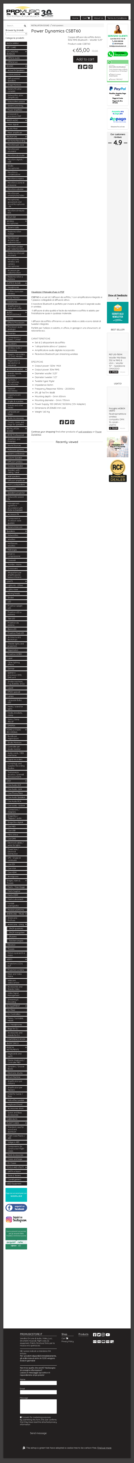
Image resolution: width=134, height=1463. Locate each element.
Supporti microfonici (12, 389)
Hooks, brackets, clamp (15, 714)
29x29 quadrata (16, 928)
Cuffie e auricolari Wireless (15, 292)
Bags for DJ (13, 1029)
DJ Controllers (14, 1014)
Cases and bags (15, 1159)
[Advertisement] (16, 1288)
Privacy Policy (68, 1341)
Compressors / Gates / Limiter (14, 338)
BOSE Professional (16, 435)
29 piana (13, 937)
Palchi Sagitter (14, 891)
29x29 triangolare (16, 932)
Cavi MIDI (11, 826)
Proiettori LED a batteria (14, 613)
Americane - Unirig (16, 924)
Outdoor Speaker (15, 466)
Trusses (11, 949)
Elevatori (11, 945)
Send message (38, 1433)
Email (22, 1388)
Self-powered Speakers (14, 79)
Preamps (12, 333)
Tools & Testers (14, 1175)
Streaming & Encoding (13, 1000)
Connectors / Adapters (14, 810)
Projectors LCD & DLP (15, 964)
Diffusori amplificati (16, 480)
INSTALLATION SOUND (40, 25)
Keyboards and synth (14, 1055)
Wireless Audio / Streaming (15, 349)
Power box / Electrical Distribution (13, 851)
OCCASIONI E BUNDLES (12, 52)
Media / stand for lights (15, 707)
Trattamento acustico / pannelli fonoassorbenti (16, 774)
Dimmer (11, 669)
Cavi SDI (11, 864)
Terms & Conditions (117, 18)
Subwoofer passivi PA (16, 498)
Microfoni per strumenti (13, 150)
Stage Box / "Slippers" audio (15, 817)
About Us (98, 18)
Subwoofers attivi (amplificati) (15, 96)
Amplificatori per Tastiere (15, 1088)
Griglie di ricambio (15, 401)
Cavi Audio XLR (14, 785)
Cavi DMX (12, 839)
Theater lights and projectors (16, 644)
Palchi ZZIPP (13, 895)
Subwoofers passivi (16, 102)
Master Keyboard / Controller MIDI (16, 1061)
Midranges (12, 550)
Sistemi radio (13, 227)
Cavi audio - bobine (16, 805)
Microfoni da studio (16, 155)
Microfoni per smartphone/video (16, 194)
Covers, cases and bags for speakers (16, 423)
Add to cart (85, 59)
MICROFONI (12, 137)
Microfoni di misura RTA (16, 211)
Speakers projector (16, 493)
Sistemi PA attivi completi (14, 90)
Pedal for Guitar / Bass (15, 1095)
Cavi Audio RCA (14, 801)
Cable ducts (12, 1119)
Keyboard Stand (15, 1104)
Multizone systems (16, 449)
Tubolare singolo (16, 941)
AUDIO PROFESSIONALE (14, 313)
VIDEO (9, 959)
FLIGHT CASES (13, 1123)
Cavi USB (11, 830)
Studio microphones (13, 167)
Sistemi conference (16, 454)
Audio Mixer (13, 128)
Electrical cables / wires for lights (15, 844)
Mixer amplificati (15, 132)
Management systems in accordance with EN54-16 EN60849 (15, 507)
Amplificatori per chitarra (15, 1082)
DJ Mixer (11, 1010)
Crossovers (13, 568)
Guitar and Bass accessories (15, 1113)
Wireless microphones (12, 222)
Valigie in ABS (13, 1142)
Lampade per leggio (14, 413)
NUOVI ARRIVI (13, 43)
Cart (86, 18)
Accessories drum (15, 1108)
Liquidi (10, 688)
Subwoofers (13, 535)
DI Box (10, 319)
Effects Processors (16, 323)
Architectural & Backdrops (14, 638)
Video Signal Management (13, 994)
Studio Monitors (14, 742)
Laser (10, 658)
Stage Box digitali (15, 822)
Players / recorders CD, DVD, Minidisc (16, 355)
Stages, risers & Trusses (13, 882)
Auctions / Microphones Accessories (13, 382)
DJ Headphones (15, 1024)
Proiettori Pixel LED (16, 633)
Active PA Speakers (16, 70)
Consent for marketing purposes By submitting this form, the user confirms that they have (38, 1421)
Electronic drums (15, 1073)
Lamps (11, 696)
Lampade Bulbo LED (15, 701)
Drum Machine (14, 1077)
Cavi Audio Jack (15, 789)
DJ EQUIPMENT (13, 1006)
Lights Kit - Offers (15, 585)
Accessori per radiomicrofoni (14, 271)
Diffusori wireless (15, 462)
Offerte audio (14, 58)
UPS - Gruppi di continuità (14, 859)
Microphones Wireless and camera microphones (13, 263)
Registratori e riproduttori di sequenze (14, 362)
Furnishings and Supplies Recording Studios (16, 765)
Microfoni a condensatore (14, 173)
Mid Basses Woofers (12, 544)
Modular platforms (16, 910)
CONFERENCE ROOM (16, 1039)
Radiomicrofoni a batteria (15, 278)
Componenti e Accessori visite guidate (14, 520)
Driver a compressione (14, 555)
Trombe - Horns (14, 564)
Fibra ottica (13, 835)
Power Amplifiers (15, 110)
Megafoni (12, 489)
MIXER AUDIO (12, 120)
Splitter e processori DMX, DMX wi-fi (15, 675)
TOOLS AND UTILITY (15, 1167)
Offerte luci (13, 62)
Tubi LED (11, 618)
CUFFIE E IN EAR (13, 283)
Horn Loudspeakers (16, 485)
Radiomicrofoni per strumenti (16, 254)
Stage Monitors (14, 85)
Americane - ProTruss (13, 919)
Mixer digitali (13, 124)
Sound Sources (14, 445)
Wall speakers (57, 25)
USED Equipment (14, 1184)
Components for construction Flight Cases (16, 1148)
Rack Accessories (15, 1155)
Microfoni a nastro (16, 179)
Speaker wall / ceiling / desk (14, 471)
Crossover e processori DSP (14, 115)
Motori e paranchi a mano (16, 954)
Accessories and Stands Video (15, 988)
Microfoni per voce (16, 145)
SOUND (10, 66)
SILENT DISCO (13, 1043)
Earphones (12, 302)
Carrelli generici (14, 1179)
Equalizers (12, 344)
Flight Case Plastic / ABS (16, 1137)
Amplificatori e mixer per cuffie (14, 307)
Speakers (11, 531)
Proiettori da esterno (13, 624)
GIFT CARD (11, 47)
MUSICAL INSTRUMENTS (13, 1048)
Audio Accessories (16, 418)
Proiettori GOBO (15, 654)
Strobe (11, 598)
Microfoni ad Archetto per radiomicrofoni (14, 240)
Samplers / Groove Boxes (16, 1067)
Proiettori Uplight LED (15, 607)
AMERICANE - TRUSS (15, 914)
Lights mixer (13, 589)
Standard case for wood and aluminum (16, 1129)
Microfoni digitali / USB (15, 160)
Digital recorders (15, 759)
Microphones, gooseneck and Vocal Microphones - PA (16, 203)
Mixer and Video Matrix (15, 975)
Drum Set (12, 217)
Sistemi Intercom (15, 527)
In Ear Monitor (14, 298)
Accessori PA (13, 514)
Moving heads (14, 593)
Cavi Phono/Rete (15, 793)
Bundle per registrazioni (13, 737)
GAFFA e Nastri (14, 1171)
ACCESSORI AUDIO (15, 369)
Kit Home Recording (16, 141)
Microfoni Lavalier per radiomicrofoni (16, 248)
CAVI (9, 781)
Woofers (11, 539)
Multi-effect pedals (16, 1100)
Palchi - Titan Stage (16, 887)
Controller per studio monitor (14, 748)
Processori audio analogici (15, 328)
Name (22, 1379)
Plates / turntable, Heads (15, 1019)
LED (9, 602)
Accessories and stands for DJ (15, 1034)
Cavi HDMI (12, 872)
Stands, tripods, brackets (14, 374)
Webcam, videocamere (13, 981)
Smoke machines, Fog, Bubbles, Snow (16, 682)
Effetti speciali (14, 692)
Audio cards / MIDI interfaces (16, 754)
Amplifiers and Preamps (14, 440)
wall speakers (85, 431)
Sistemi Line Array (15, 106)
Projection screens (16, 970)
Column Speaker (15, 458)
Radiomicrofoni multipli (14, 232)
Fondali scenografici (13, 904)
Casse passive (14, 74)
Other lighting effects (14, 663)
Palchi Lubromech (15, 899)
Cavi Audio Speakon (16, 797)
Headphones (13, 287)
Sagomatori (13, 650)
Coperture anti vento (14, 396)
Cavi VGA (12, 868)
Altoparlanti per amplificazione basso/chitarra (14, 574)
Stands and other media (15, 406)
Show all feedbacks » (117, 297)
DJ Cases (12, 1163)
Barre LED (12, 629)
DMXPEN (11, 726)
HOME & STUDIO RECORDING (14, 731)
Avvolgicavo (13, 876)
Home (75, 18)
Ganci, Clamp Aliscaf (13, 720)
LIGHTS (10, 581)
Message (24, 1398)
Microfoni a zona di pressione (16, 184)
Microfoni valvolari (15, 189)
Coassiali (12, 560)
